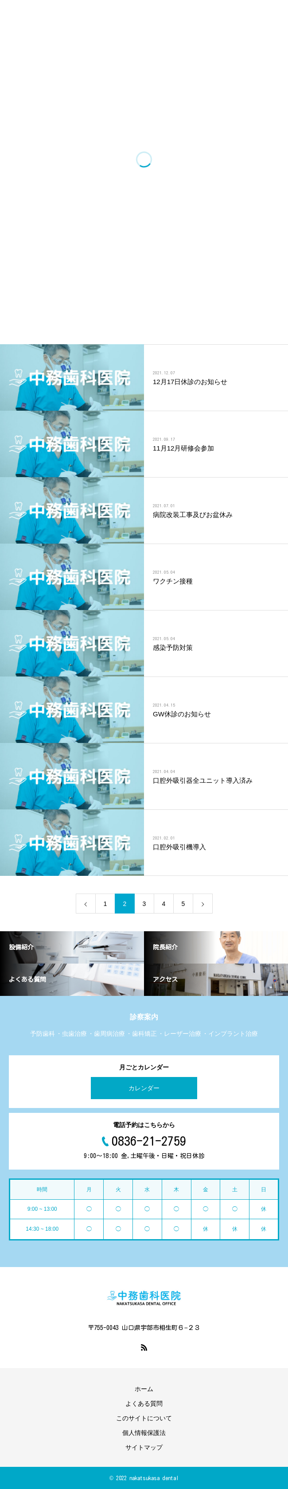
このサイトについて (144, 1418)
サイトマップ (144, 1447)
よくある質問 (144, 1403)
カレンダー (144, 1088)
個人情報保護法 (144, 1432)
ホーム (144, 1388)
